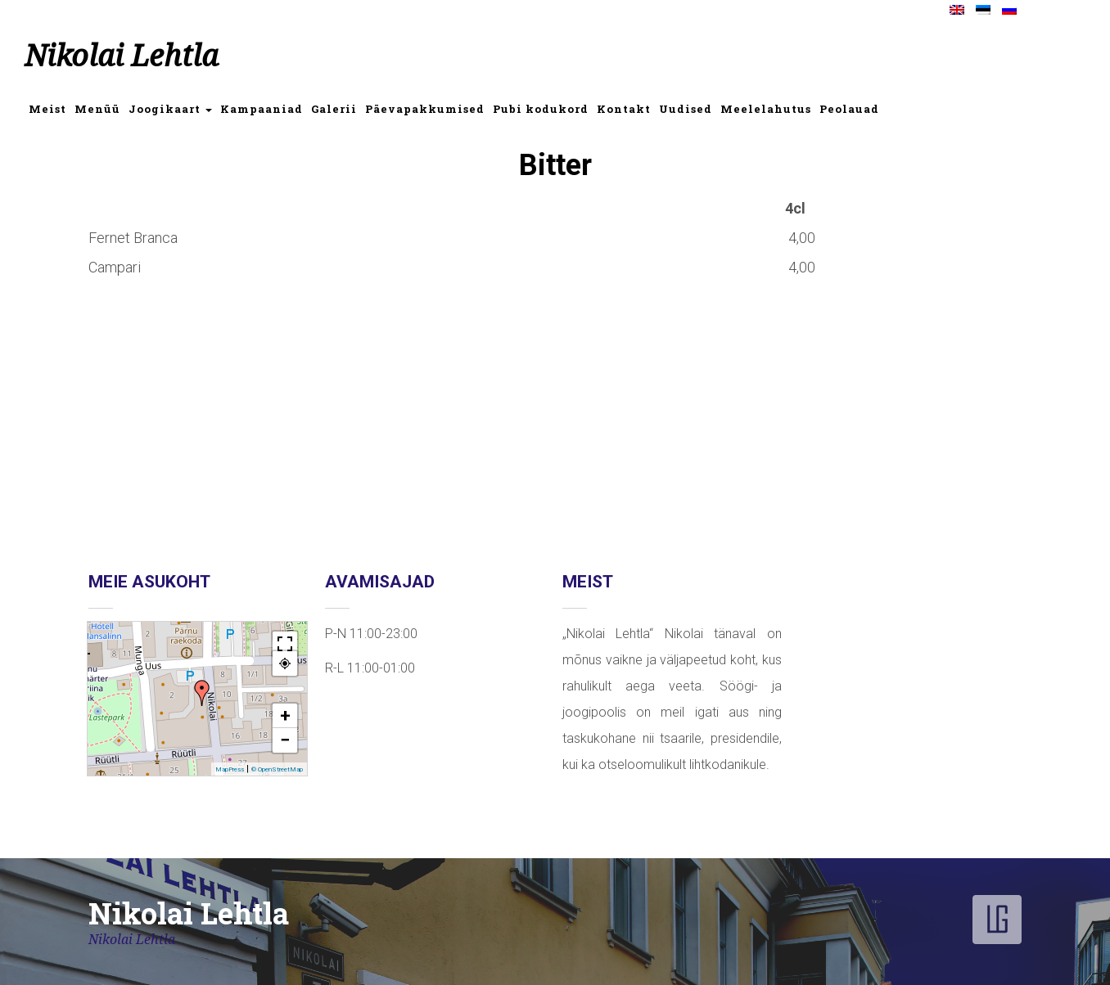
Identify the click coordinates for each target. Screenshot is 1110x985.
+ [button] (285, 715)
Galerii (334, 108)
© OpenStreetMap (277, 769)
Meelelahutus (765, 108)
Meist (47, 108)
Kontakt (624, 108)
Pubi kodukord (541, 108)
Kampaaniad (261, 108)
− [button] (285, 740)
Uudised (685, 108)
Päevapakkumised (425, 108)
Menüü (97, 108)
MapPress (229, 769)
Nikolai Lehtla (122, 56)
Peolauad (849, 108)
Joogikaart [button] (170, 108)
